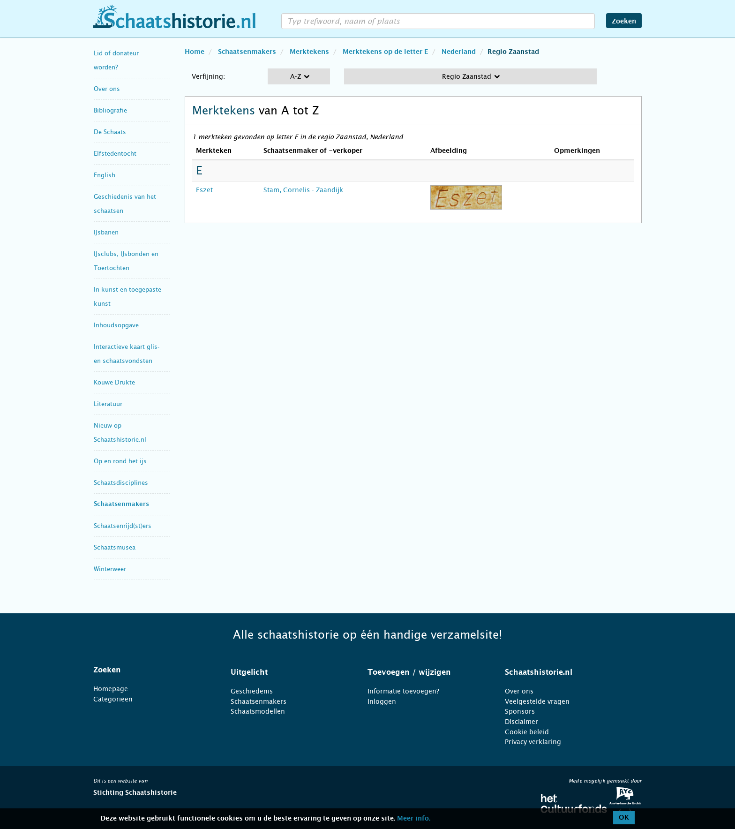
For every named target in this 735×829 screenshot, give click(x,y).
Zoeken (624, 21)
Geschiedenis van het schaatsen (125, 203)
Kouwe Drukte (114, 382)
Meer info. (413, 818)
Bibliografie (110, 110)
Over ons (107, 88)
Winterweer (110, 569)
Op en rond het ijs (120, 461)
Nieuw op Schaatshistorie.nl (120, 432)
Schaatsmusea (114, 547)
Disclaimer (521, 721)
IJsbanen (106, 232)
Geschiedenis (252, 691)
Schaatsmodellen (258, 711)
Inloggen (382, 701)
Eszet (204, 190)
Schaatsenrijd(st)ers (122, 525)
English (104, 175)
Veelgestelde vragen (537, 701)
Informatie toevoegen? (403, 691)
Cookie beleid (527, 732)
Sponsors (520, 711)
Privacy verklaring (533, 742)
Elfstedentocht (115, 153)
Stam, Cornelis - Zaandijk (303, 190)
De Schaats (110, 132)
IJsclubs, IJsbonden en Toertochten (126, 260)
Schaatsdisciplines (121, 482)
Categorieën (113, 699)
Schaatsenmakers (121, 504)
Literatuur (108, 403)
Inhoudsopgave (116, 325)
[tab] (150, 670)
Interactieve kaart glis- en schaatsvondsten (126, 353)
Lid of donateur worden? (116, 60)
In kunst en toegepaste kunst (127, 296)
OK (624, 817)
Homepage (110, 689)
